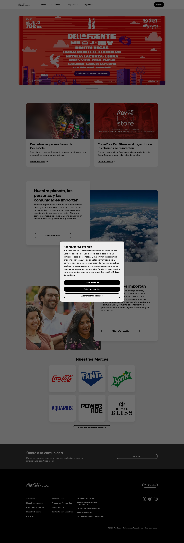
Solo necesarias (92, 289)
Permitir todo (92, 283)
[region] (92, 271)
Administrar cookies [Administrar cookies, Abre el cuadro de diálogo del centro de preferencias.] (92, 296)
